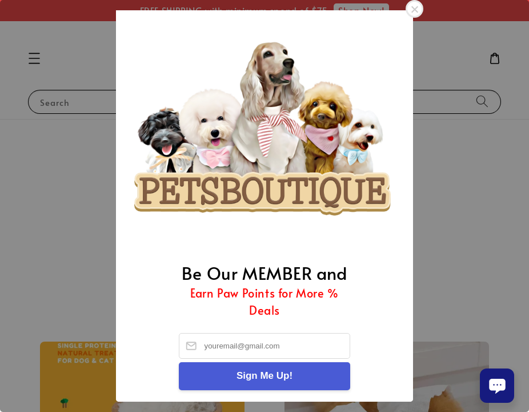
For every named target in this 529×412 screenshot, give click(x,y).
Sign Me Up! (264, 375)
